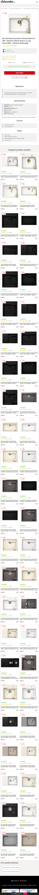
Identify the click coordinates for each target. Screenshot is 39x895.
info (17, 179)
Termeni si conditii (7, 885)
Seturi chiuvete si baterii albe (10, 867)
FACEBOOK (15, 881)
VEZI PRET (19, 73)
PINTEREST (23, 881)
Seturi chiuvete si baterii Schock (30, 8)
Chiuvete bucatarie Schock (15, 8)
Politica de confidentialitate (20, 885)
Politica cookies (32, 885)
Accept (25, 894)
